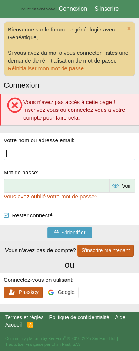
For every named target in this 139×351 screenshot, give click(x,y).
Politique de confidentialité (79, 317)
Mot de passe (20, 172)
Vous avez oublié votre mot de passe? (51, 196)
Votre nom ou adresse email (38, 140)
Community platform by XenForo (60, 338)
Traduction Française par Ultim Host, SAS (43, 344)
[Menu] (10, 9)
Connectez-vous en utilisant (38, 280)
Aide (120, 317)
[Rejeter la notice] (128, 29)
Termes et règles (24, 317)
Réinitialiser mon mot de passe (46, 68)
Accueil (13, 325)
